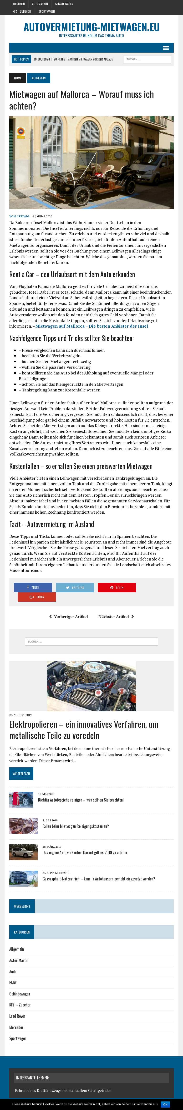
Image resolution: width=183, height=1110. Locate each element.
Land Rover (17, 1007)
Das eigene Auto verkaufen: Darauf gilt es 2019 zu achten (84, 843)
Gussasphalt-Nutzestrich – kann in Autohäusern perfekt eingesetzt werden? (98, 869)
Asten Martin (18, 951)
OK (165, 1104)
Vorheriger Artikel (68, 607)
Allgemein (19, 4)
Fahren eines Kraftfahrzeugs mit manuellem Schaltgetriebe (63, 1081)
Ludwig (23, 216)
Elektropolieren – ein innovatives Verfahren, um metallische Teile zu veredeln (83, 720)
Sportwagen (46, 11)
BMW (12, 973)
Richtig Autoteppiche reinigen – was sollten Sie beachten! (80, 790)
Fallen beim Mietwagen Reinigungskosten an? (75, 817)
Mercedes (16, 1018)
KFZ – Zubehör (22, 11)
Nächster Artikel (116, 607)
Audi (12, 962)
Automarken (40, 4)
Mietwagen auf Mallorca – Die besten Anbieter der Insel (91, 326)
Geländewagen (64, 4)
